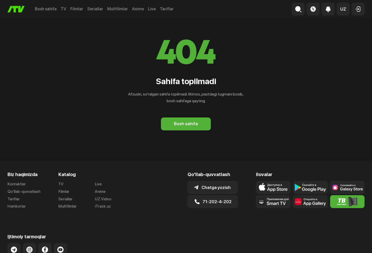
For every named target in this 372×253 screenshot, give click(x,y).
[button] (343, 9)
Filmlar (76, 8)
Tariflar (167, 8)
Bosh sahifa (46, 8)
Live (152, 8)
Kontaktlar (16, 184)
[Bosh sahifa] (16, 9)
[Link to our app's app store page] (273, 187)
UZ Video (103, 199)
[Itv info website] (347, 201)
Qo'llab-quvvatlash (23, 191)
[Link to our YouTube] (60, 244)
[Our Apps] (273, 201)
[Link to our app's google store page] (310, 187)
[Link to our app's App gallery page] (310, 201)
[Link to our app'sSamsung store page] (347, 187)
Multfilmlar (117, 8)
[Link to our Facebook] (44, 244)
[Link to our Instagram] (29, 244)
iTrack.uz (103, 206)
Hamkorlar (16, 206)
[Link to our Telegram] (13, 244)
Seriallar (95, 8)
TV (63, 8)
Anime (138, 8)
